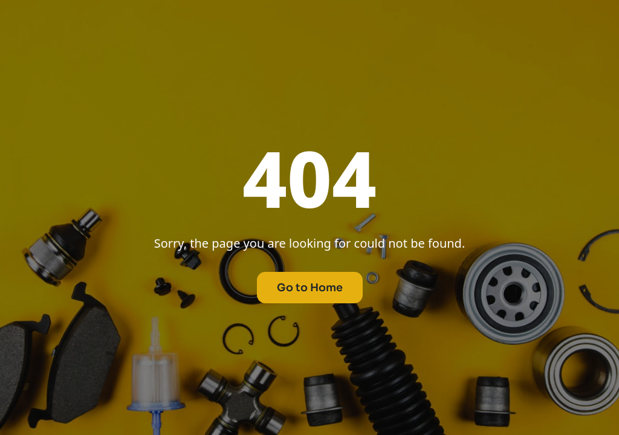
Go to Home (310, 287)
